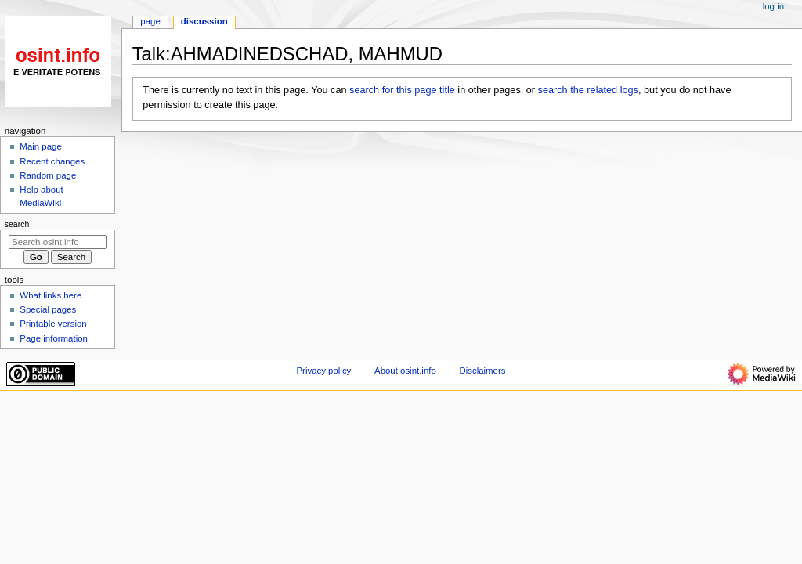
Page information (54, 338)
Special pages (48, 309)
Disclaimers (482, 370)
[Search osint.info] (58, 242)
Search (17, 224)
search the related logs (588, 90)
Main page (41, 146)
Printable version (53, 323)
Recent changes (52, 161)
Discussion (204, 21)
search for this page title (402, 90)
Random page (48, 175)
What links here (50, 295)
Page (150, 21)
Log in (773, 6)
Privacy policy (324, 370)
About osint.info (405, 370)
